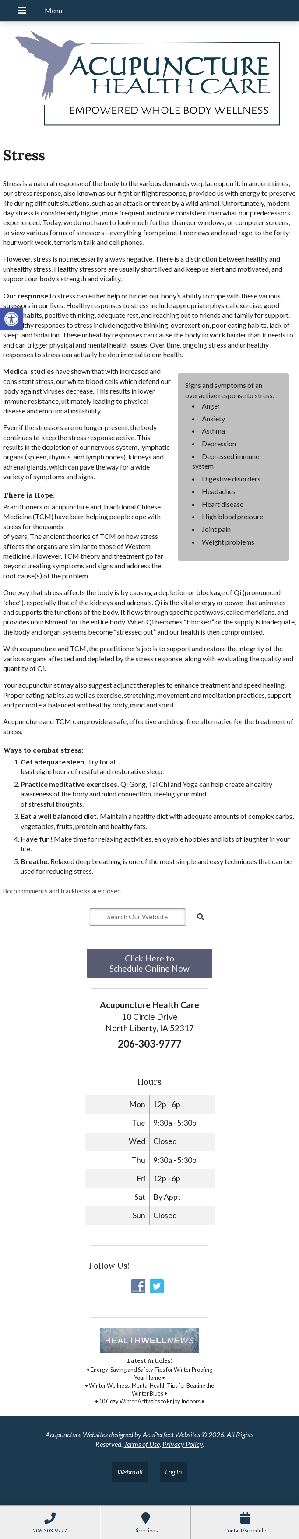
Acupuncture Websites (77, 1434)
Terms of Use (142, 1444)
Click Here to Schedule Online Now (149, 963)
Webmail (130, 1471)
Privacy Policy (182, 1444)
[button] (11, 319)
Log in (173, 1471)
